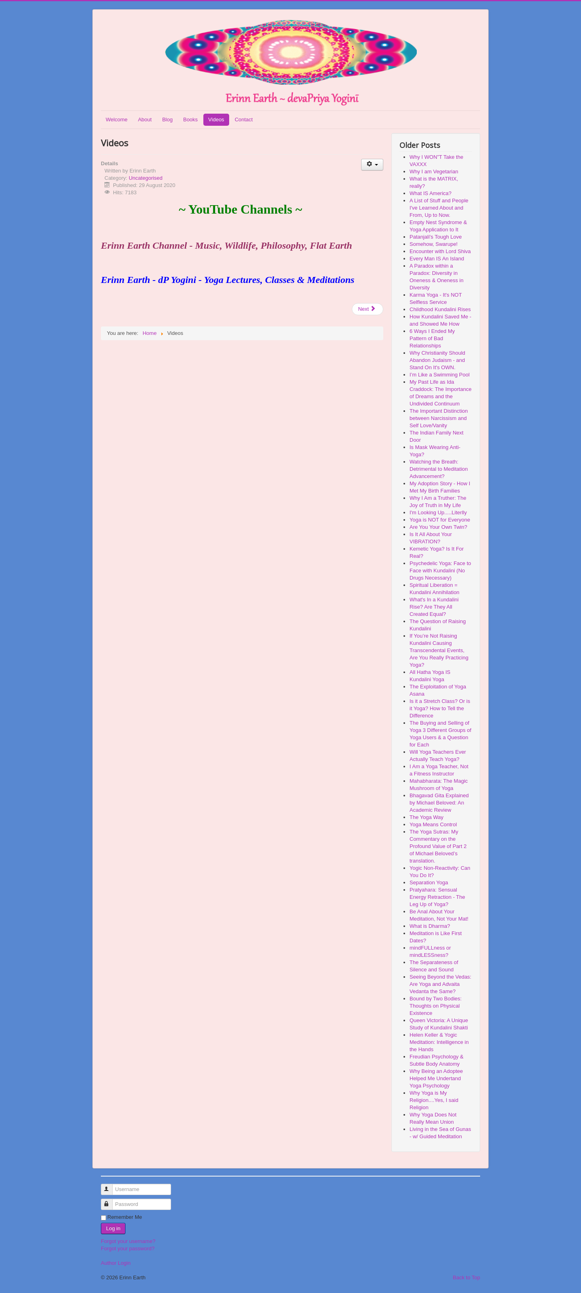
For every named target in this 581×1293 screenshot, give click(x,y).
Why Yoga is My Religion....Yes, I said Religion (434, 1100)
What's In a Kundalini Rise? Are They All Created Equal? (434, 607)
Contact (244, 119)
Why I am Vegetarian (434, 171)
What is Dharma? (430, 926)
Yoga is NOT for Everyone (440, 520)
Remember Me (124, 1217)
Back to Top (466, 1277)
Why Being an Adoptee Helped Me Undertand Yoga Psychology (436, 1078)
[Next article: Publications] (367, 309)
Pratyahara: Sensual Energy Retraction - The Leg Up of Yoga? (437, 897)
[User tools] (372, 164)
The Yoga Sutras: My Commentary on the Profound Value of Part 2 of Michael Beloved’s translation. (438, 846)
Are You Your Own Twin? (438, 527)
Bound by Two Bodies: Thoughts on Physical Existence (436, 1006)
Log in (113, 1228)
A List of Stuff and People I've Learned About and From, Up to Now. (439, 207)
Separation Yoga (429, 882)
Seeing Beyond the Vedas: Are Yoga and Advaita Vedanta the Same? (440, 984)
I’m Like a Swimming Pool (440, 375)
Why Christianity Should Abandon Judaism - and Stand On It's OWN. (437, 360)
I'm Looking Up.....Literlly (438, 512)
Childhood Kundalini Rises (440, 309)
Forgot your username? (128, 1241)
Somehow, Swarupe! (434, 244)
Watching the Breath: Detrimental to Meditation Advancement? (439, 469)
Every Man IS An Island (437, 259)
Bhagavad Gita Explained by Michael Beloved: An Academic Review (439, 802)
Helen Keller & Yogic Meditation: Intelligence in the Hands (439, 1042)
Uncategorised (146, 178)
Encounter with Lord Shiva (440, 251)
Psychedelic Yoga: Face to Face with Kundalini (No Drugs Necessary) (440, 570)
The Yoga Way (426, 817)
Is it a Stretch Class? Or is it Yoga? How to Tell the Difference (440, 708)
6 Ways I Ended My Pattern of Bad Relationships (432, 338)
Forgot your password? (128, 1248)
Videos (216, 119)
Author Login (116, 1263)
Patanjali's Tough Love (436, 237)
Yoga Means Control (433, 824)
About (145, 119)
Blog (167, 119)
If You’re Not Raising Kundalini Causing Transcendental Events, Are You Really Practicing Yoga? (439, 650)
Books (190, 119)
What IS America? (430, 193)
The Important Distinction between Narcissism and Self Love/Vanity (439, 418)
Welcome (116, 119)
